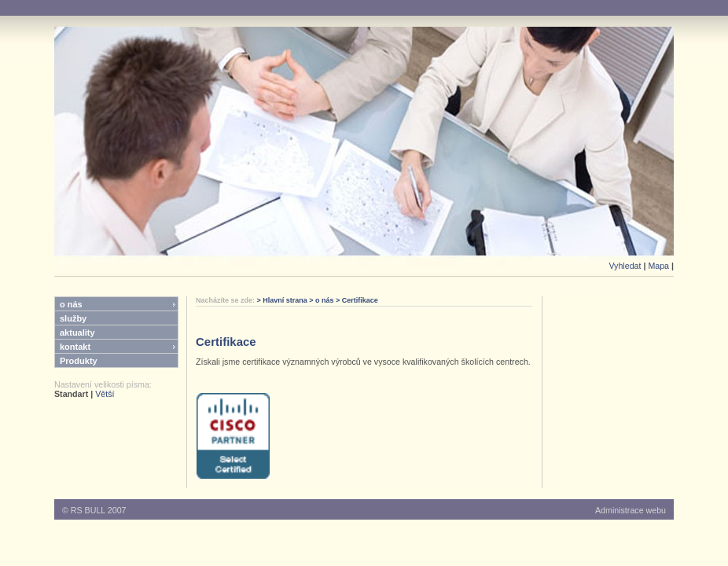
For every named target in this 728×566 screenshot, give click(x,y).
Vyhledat (625, 265)
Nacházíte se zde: (226, 300)
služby (73, 318)
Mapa (658, 265)
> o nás (320, 300)
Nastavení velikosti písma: (103, 384)
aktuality (77, 332)
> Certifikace (356, 300)
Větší (104, 394)
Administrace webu (630, 510)
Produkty (78, 361)
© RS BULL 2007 (94, 510)
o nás (71, 304)
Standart (71, 394)
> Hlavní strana (282, 300)
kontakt (75, 346)
